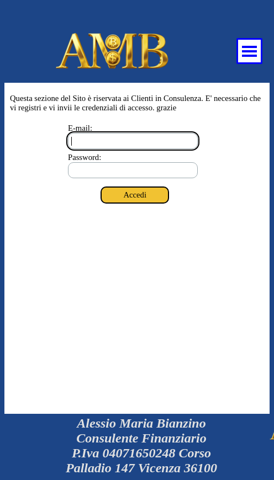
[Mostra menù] (249, 51)
